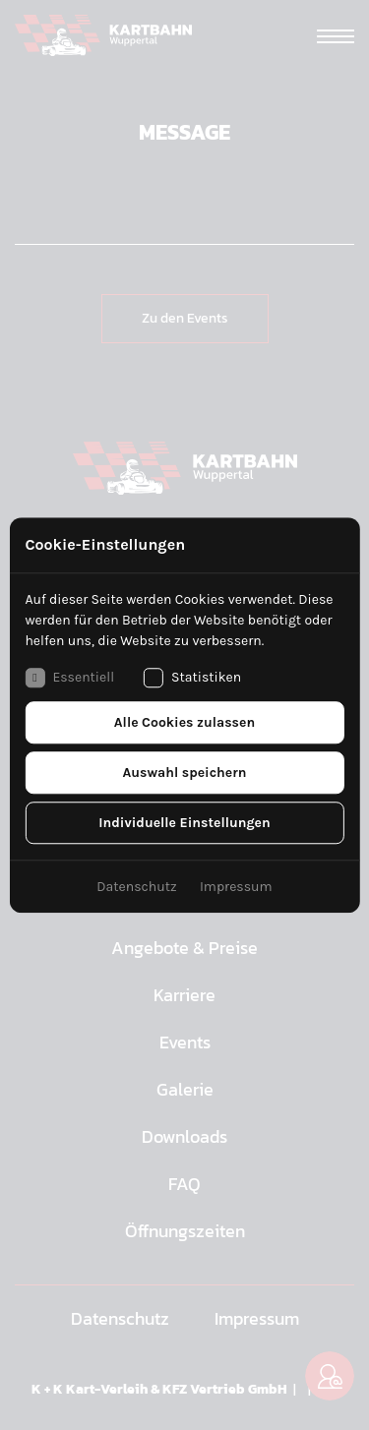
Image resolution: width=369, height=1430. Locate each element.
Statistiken (192, 677)
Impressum (236, 886)
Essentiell (69, 677)
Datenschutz (136, 886)
